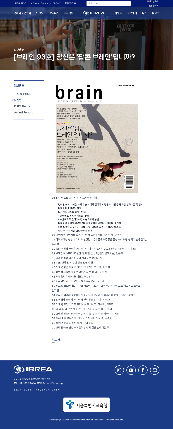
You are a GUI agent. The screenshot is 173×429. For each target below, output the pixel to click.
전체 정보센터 (22, 94)
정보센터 (132, 13)
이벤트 (118, 13)
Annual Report (23, 112)
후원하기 (57, 3)
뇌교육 (39, 13)
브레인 (18, 100)
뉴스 (144, 13)
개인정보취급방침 (42, 390)
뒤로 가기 (57, 339)
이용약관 (28, 390)
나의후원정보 (70, 3)
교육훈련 (53, 13)
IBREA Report (22, 106)
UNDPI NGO (20, 3)
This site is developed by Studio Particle (37, 423)
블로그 (155, 13)
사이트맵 (56, 390)
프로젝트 (68, 13)
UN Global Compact (40, 3)
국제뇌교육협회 (22, 13)
